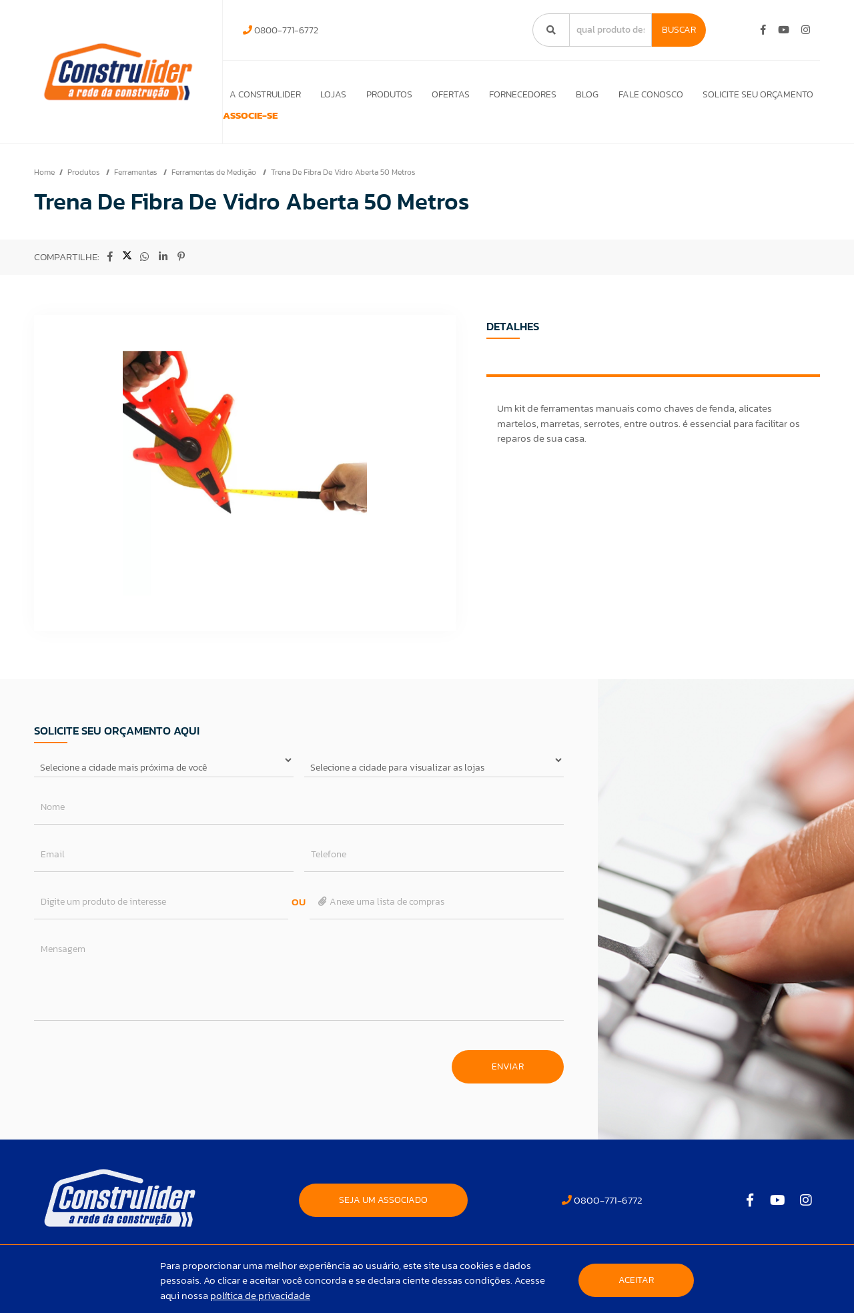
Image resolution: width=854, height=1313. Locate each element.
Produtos (382, 94)
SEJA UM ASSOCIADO (383, 1219)
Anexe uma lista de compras (380, 920)
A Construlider (255, 94)
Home (44, 191)
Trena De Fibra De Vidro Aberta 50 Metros (343, 191)
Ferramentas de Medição (214, 191)
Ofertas (445, 94)
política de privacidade (260, 1295)
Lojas (325, 94)
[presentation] (135, 1079)
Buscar (679, 30)
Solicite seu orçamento (758, 94)
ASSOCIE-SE (265, 125)
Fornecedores (518, 94)
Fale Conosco (648, 94)
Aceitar (636, 1280)
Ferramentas (136, 191)
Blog (584, 94)
